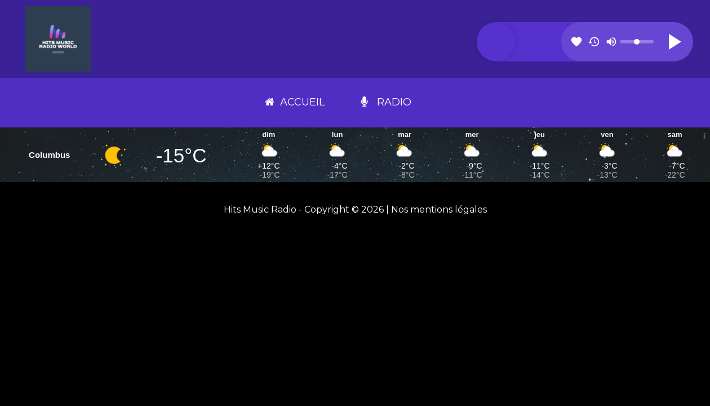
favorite (576, 42)
